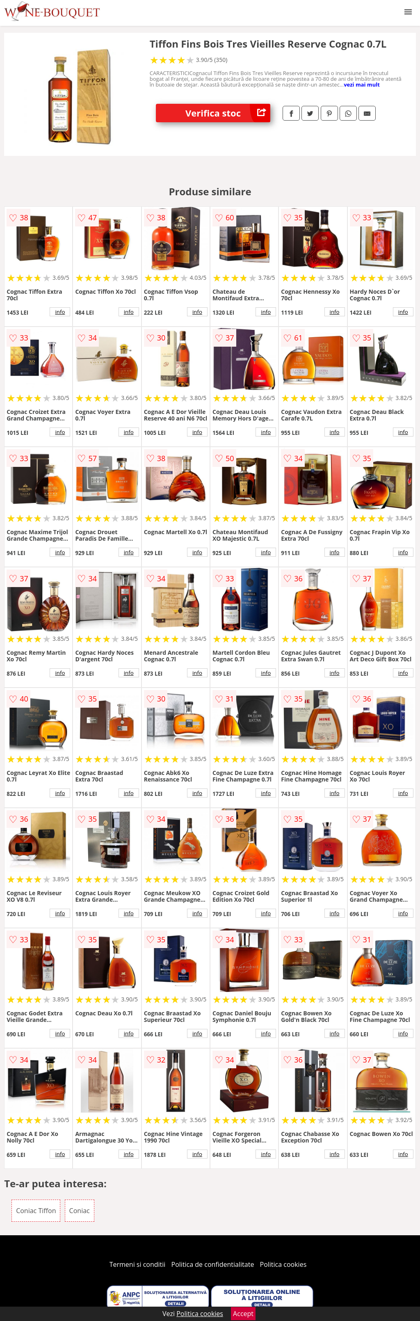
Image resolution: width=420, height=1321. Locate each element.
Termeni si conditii (138, 1264)
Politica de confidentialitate (212, 1264)
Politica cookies (283, 1264)
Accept (243, 1313)
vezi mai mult (362, 84)
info (60, 311)
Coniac (79, 1210)
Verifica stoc (227, 113)
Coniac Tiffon (36, 1210)
